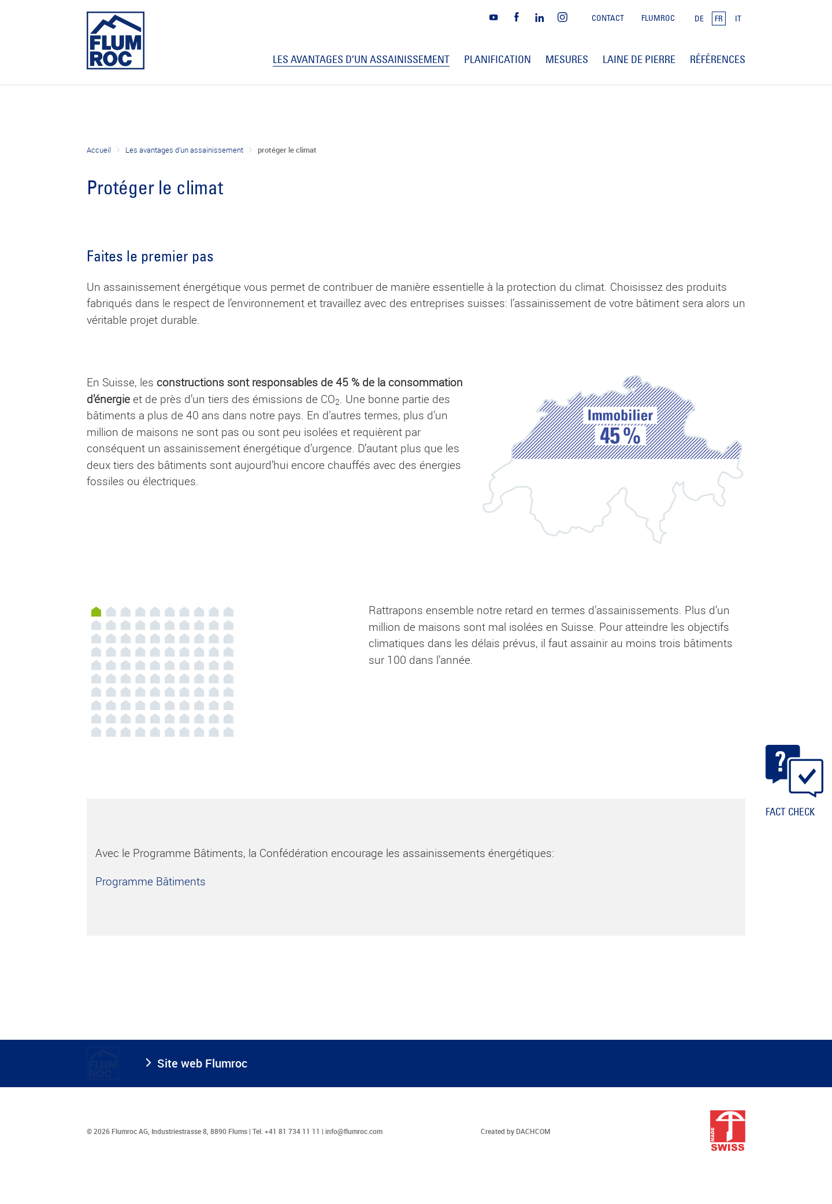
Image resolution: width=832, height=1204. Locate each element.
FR (719, 18)
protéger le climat (287, 150)
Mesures (566, 59)
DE (699, 18)
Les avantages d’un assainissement (184, 150)
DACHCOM (533, 1131)
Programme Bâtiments (150, 881)
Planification (497, 59)
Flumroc (658, 18)
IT (738, 18)
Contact (608, 18)
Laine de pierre (639, 59)
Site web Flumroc (202, 1063)
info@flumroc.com (353, 1131)
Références (717, 59)
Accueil (99, 150)
